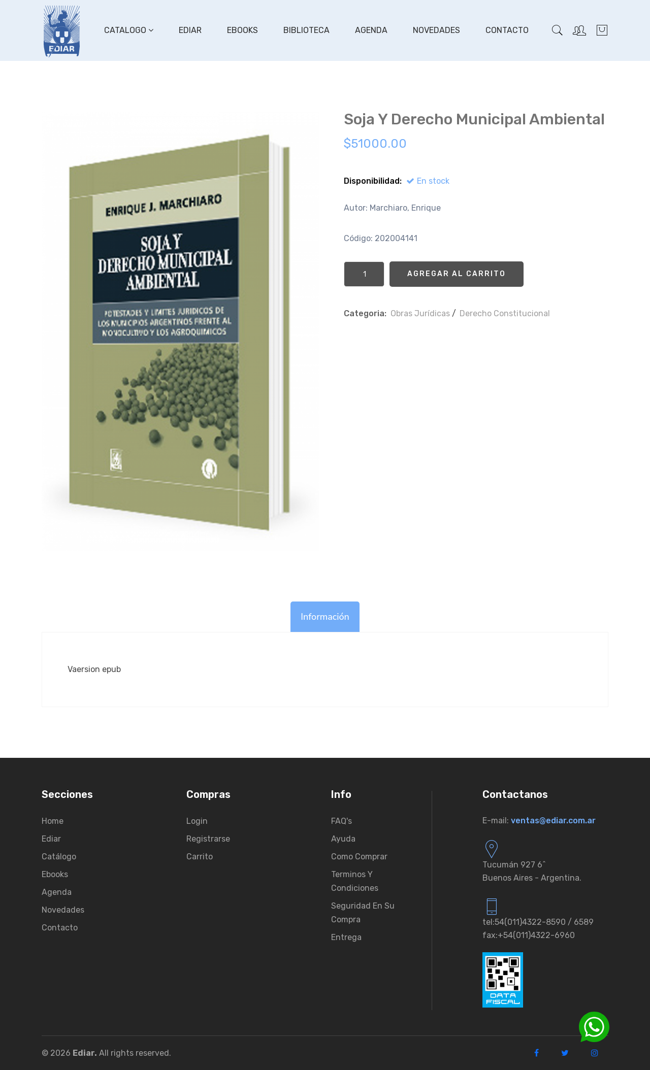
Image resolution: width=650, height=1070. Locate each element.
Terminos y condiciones (354, 881)
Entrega (346, 937)
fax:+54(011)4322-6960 (528, 935)
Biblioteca (306, 30)
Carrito (199, 856)
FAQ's (341, 821)
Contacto (507, 30)
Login (197, 821)
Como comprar (359, 856)
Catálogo (59, 856)
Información (325, 617)
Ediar (190, 30)
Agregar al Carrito (456, 274)
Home (52, 821)
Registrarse (208, 839)
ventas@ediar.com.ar (553, 820)
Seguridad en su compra (363, 912)
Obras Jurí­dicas (420, 313)
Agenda (371, 30)
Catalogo (128, 30)
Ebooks (242, 30)
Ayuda (343, 839)
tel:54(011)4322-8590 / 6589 (538, 922)
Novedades (436, 30)
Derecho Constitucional (505, 313)
